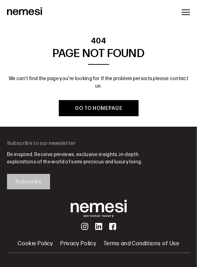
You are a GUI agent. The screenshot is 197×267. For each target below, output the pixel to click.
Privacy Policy (78, 243)
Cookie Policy (35, 243)
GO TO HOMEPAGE (98, 108)
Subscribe (28, 182)
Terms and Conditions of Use (141, 243)
